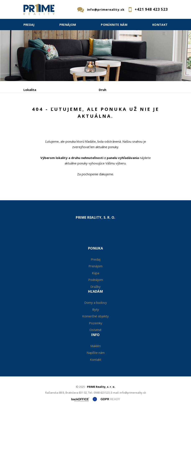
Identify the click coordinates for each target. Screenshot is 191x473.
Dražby (95, 348)
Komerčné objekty (95, 378)
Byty (95, 371)
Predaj (29, 25)
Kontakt (160, 25)
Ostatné (95, 391)
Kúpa (85, 129)
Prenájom (67, 25)
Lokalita (29, 90)
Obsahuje (30, 107)
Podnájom (110, 129)
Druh (102, 90)
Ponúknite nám (114, 25)
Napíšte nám (96, 414)
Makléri (95, 407)
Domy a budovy (95, 364)
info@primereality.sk (105, 9)
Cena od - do (109, 107)
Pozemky (95, 385)
